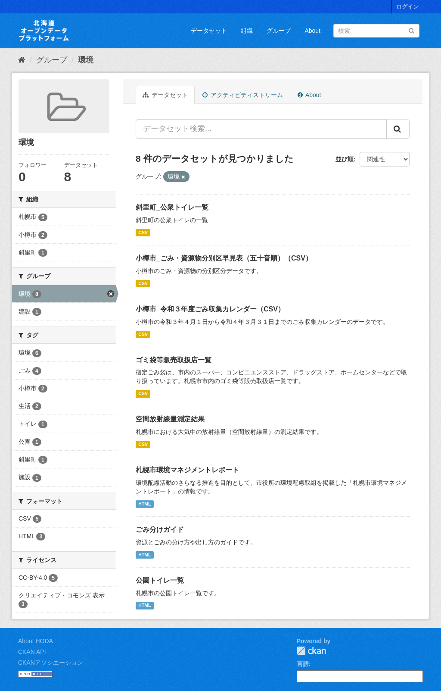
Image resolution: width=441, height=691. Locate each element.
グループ (279, 30)
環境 (85, 60)
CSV (143, 232)
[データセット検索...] (261, 129)
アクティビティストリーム (242, 94)
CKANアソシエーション (50, 662)
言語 (303, 663)
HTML (144, 503)
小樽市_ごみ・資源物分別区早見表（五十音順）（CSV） (224, 258)
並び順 (344, 159)
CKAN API (32, 651)
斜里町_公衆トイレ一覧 (172, 207)
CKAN (311, 650)
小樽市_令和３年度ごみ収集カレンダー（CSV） (210, 309)
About (312, 30)
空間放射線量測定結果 (170, 419)
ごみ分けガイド (160, 529)
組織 (247, 30)
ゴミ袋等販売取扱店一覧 (173, 360)
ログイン (407, 6)
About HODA (35, 641)
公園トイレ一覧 (160, 580)
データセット (209, 30)
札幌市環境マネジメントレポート (187, 470)
